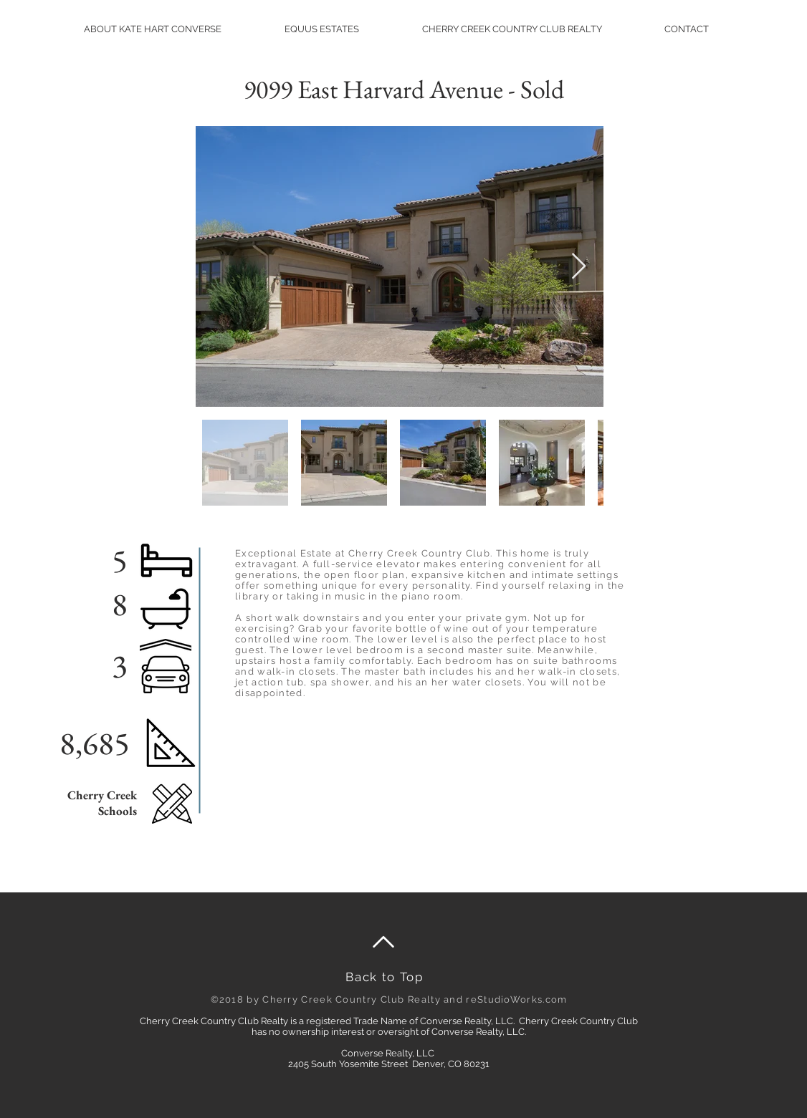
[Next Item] (578, 267)
